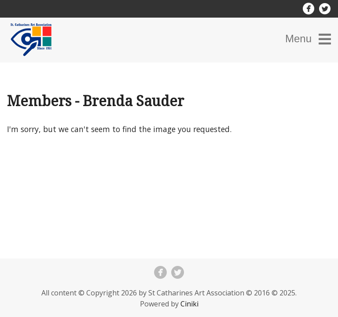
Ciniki (189, 304)
